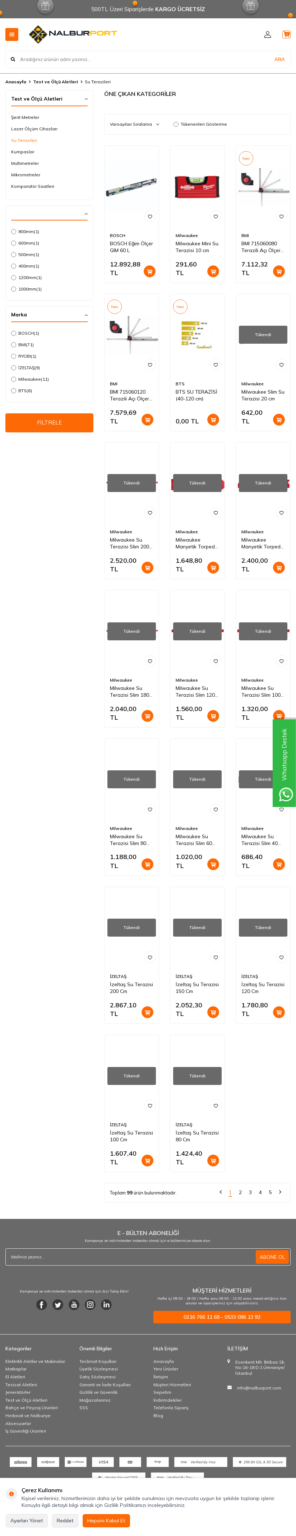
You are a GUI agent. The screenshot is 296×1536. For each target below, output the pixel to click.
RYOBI (23, 356)
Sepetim (162, 1392)
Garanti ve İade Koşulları (105, 1384)
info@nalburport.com (259, 1388)
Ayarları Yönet (26, 1520)
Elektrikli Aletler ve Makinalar (35, 1361)
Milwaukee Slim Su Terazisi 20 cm (263, 395)
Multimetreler (25, 163)
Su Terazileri (24, 140)
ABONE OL (272, 1257)
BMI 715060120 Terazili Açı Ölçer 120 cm (129, 395)
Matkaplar (16, 1369)
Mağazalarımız (95, 1400)
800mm (25, 232)
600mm (25, 243)
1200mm (26, 277)
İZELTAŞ (25, 368)
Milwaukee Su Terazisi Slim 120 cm (195, 692)
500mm (25, 254)
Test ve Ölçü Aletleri (55, 81)
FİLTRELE (49, 423)
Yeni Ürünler (165, 1369)
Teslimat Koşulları (97, 1361)
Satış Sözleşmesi (97, 1376)
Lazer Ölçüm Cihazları (34, 128)
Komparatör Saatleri (32, 186)
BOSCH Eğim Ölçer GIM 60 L (131, 247)
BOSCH (25, 333)
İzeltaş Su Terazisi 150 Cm (197, 987)
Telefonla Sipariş (171, 1407)
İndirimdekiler (167, 1400)
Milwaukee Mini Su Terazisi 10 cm (197, 247)
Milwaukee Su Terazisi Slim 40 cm (259, 840)
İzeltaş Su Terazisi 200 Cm (131, 987)
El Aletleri (15, 1376)
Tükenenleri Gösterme (200, 124)
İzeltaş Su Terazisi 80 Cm (197, 1136)
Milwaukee (30, 379)
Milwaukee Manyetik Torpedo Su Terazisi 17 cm (197, 543)
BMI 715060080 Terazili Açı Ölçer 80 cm (261, 247)
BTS (21, 391)
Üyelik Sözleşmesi (98, 1369)
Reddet (65, 1520)
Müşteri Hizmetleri (172, 1384)
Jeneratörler (18, 1392)
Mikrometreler (25, 174)
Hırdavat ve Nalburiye (28, 1415)
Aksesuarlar (18, 1423)
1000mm (26, 289)
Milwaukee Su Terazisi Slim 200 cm (129, 543)
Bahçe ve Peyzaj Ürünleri (31, 1407)
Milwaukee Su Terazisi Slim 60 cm (194, 840)
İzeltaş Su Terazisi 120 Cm (263, 987)
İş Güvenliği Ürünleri (25, 1431)
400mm (25, 266)
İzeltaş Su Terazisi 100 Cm (131, 1136)
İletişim (160, 1376)
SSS (83, 1407)
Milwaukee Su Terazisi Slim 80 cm (128, 840)
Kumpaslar (22, 151)
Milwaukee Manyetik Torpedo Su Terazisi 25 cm (262, 543)
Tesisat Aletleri (21, 1384)
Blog (158, 1415)
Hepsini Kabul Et (106, 1520)
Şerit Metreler (25, 117)
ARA (279, 59)
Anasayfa (15, 81)
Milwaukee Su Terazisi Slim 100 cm (261, 692)
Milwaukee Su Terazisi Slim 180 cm (129, 692)
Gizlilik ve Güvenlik (98, 1392)
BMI (22, 345)
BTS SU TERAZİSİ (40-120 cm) (196, 395)
